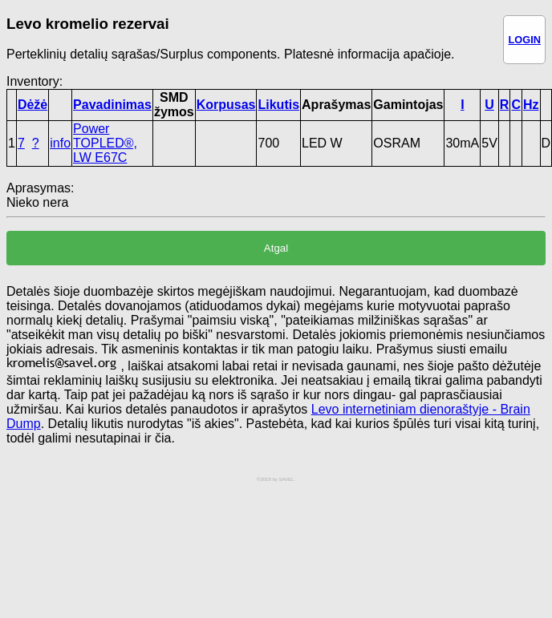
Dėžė (32, 104)
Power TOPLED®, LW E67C (105, 143)
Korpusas (226, 104)
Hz (531, 104)
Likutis (278, 104)
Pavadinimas (112, 104)
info (60, 143)
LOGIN (524, 40)
